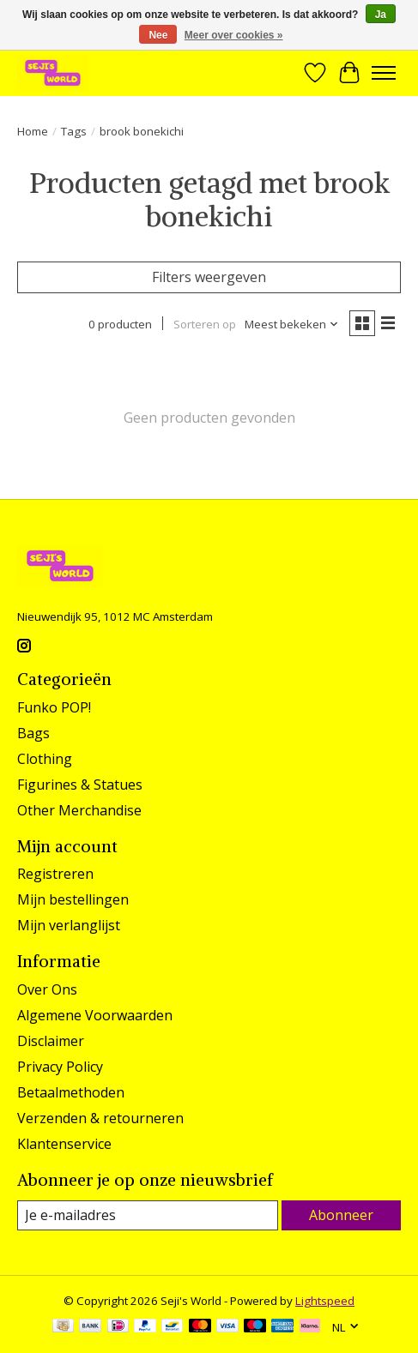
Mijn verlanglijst (68, 925)
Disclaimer (50, 1040)
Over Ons (47, 989)
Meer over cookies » (234, 35)
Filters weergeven (209, 277)
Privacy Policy (60, 1066)
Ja (380, 15)
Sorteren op (204, 324)
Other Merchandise (79, 810)
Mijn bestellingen (73, 899)
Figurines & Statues (79, 784)
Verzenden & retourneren (100, 1118)
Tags (74, 131)
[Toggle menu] (384, 73)
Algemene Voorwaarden (95, 1015)
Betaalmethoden (70, 1092)
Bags (33, 733)
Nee (157, 35)
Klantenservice (64, 1143)
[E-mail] (147, 1215)
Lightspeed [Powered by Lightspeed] (324, 1300)
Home (32, 131)
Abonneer (341, 1215)
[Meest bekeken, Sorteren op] (292, 324)
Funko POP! (54, 707)
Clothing (44, 758)
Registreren (55, 873)
